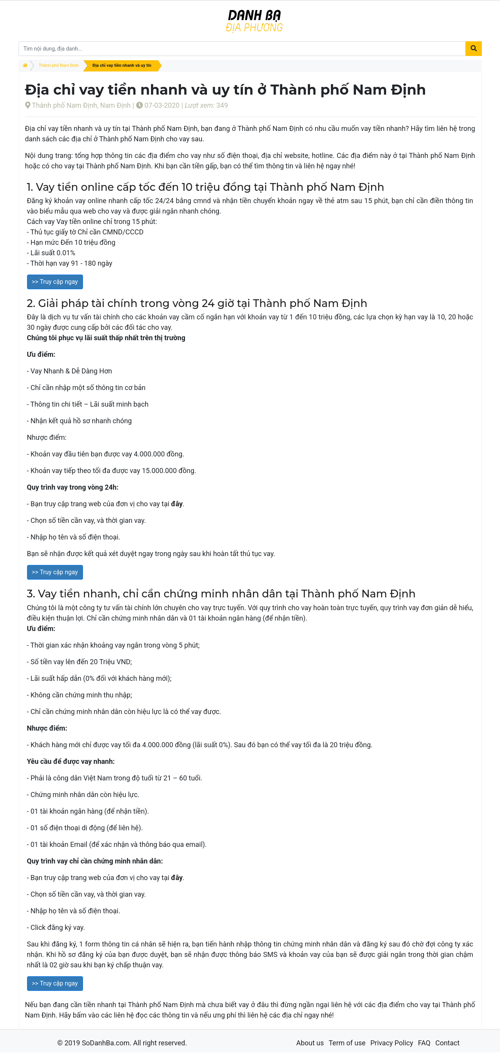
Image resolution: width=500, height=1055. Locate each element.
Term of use (347, 1043)
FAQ (424, 1043)
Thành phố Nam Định (59, 65)
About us (310, 1043)
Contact (447, 1043)
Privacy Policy (391, 1043)
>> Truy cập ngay (55, 281)
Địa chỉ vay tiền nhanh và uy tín (122, 65)
